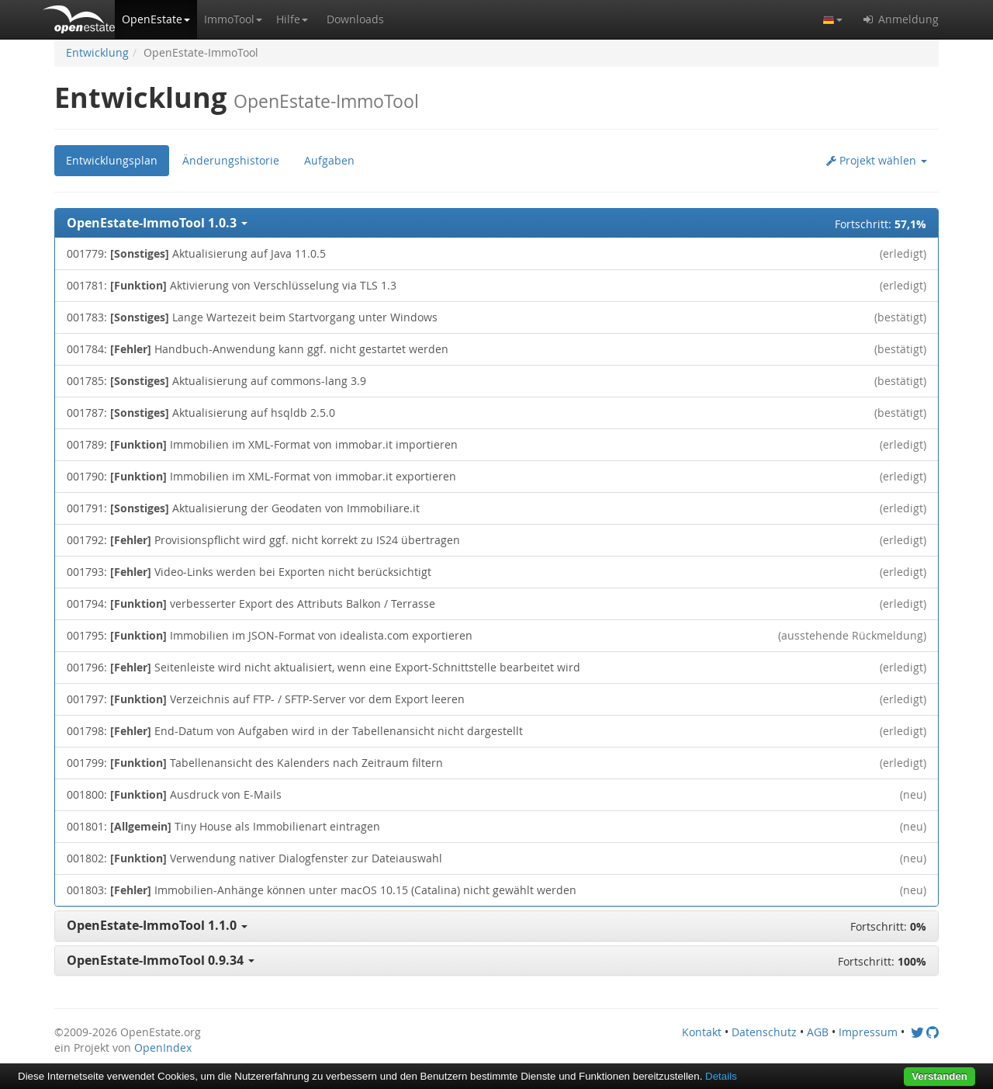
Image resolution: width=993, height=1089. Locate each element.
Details (721, 1076)
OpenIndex (163, 1047)
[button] (156, 19)
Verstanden (939, 1076)
